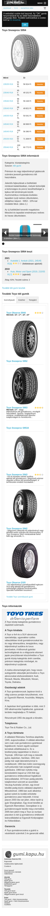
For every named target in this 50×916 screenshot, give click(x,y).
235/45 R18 (8, 108)
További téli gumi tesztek (13, 288)
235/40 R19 (8, 101)
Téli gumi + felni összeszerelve (16, 899)
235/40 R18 (8, 93)
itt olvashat (15, 20)
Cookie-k (7, 866)
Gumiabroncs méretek (12, 872)
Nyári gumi (8, 881)
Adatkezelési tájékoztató (13, 864)
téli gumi (17, 166)
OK (25, 25)
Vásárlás (40, 84)
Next (44, 233)
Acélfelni (7, 905)
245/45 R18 (8, 131)
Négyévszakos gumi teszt (14, 894)
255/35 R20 (8, 139)
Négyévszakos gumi (12, 882)
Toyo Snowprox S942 (16, 528)
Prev (4, 233)
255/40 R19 (8, 147)
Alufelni (7, 903)
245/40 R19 (8, 124)
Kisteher (21, 300)
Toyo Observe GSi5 (16, 582)
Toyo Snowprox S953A (17, 428)
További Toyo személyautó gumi (19, 597)
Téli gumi (7, 879)
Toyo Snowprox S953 (16, 407)
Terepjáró (33, 300)
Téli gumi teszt (9, 891)
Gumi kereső (9, 870)
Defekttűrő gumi (10, 884)
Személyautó (9, 300)
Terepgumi (8, 886)
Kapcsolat (8, 861)
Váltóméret (8, 874)
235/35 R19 (8, 84)
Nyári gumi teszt (10, 893)
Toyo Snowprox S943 (16, 474)
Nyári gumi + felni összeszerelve (16, 901)
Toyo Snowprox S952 (16, 361)
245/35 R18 (8, 116)
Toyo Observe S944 (16, 313)
